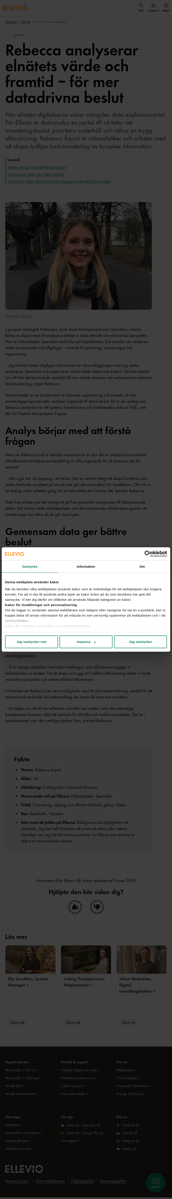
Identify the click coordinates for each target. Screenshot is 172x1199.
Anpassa (86, 642)
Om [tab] (142, 566)
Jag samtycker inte (31, 642)
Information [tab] (86, 566)
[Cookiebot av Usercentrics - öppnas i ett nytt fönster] (148, 554)
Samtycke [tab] (30, 566)
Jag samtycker (140, 642)
